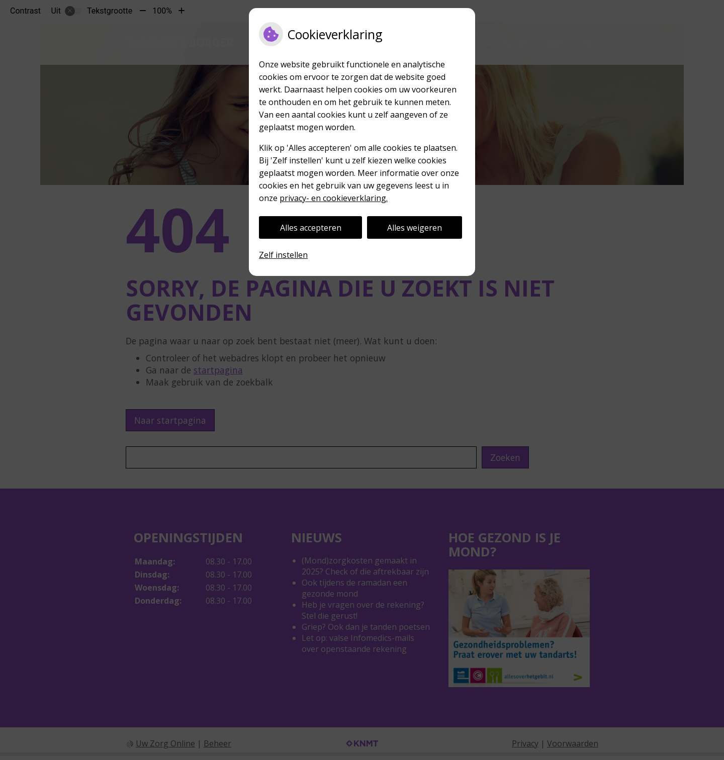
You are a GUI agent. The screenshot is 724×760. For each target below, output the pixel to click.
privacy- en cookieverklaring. (334, 198)
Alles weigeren (414, 227)
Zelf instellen (283, 254)
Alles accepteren (310, 227)
